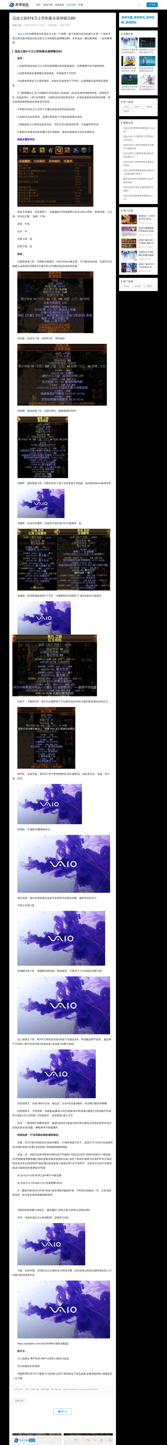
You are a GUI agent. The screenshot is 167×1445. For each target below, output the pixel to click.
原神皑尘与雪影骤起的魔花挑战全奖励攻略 (129, 51)
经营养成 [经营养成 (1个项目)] (150, 286)
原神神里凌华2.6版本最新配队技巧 (147, 88)
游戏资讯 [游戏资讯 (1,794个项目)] (127, 111)
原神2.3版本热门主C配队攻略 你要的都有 (146, 243)
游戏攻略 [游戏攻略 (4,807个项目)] (150, 107)
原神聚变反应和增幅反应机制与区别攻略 (129, 88)
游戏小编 (16, 25)
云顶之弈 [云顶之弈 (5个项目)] (127, 107)
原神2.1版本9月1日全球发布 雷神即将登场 (146, 267)
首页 (38, 4)
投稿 (152, 5)
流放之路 (22, 33)
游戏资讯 (59, 4)
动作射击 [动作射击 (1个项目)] (138, 286)
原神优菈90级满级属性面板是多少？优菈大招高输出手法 (147, 69)
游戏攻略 (71, 4)
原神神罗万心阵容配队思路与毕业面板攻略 (147, 51)
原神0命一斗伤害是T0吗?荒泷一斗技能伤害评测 (146, 219)
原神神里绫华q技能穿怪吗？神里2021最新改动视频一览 (129, 69)
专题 (80, 4)
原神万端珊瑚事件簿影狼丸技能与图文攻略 (146, 231)
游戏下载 (47, 4)
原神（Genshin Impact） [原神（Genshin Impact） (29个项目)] (139, 107)
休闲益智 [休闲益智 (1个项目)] (127, 286)
